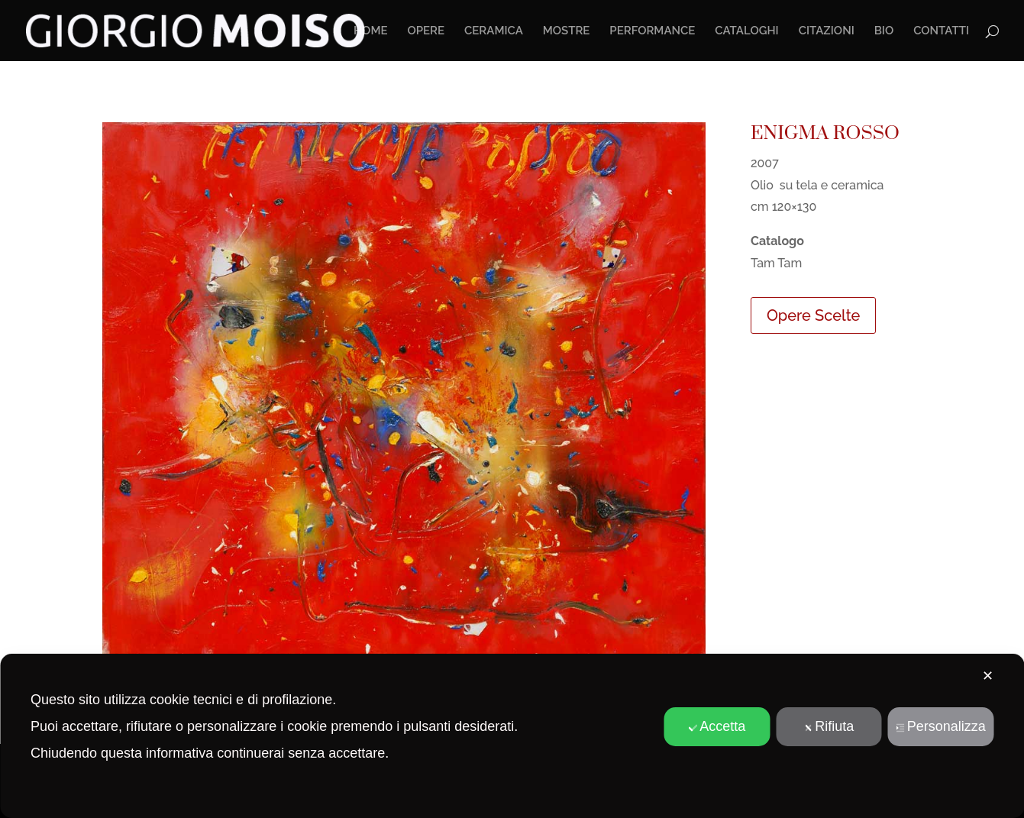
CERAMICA (493, 31)
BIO (884, 31)
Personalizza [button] (941, 726)
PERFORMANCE (652, 31)
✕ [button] (987, 676)
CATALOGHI (746, 31)
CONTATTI (941, 31)
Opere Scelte (813, 315)
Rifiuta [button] (828, 726)
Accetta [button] (716, 726)
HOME (371, 31)
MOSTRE (566, 31)
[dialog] (512, 736)
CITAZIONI (826, 31)
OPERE (425, 31)
